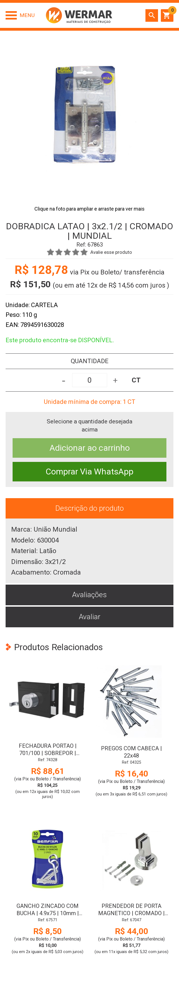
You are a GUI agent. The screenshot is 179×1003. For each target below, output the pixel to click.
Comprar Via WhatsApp (89, 471)
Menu (27, 15)
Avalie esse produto (111, 252)
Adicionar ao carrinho (90, 448)
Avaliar (89, 617)
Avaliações (89, 594)
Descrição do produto (89, 508)
